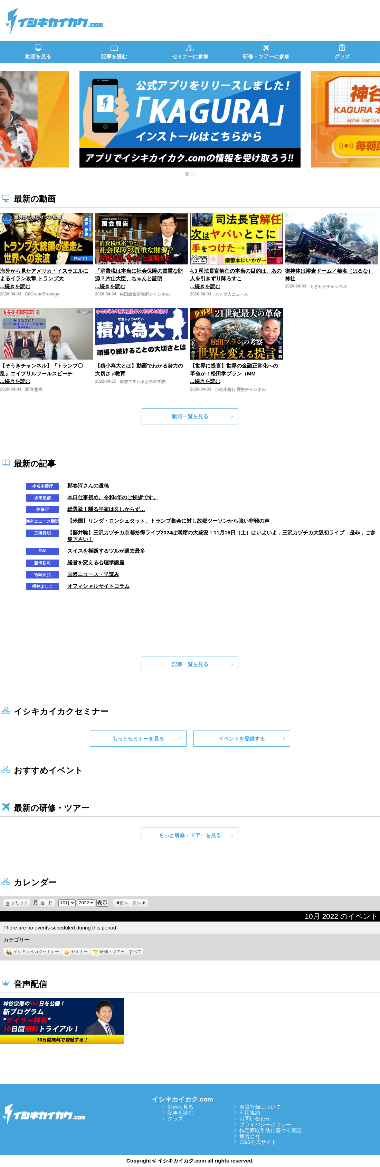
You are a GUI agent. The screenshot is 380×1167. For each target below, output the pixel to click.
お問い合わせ (254, 1118)
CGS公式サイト (258, 1142)
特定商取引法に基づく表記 (270, 1130)
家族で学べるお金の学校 (142, 381)
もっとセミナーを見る (138, 739)
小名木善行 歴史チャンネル (240, 389)
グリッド (20, 903)
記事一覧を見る (190, 664)
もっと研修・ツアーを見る (190, 835)
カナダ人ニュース (231, 294)
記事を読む (180, 1113)
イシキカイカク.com (182, 1099)
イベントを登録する (241, 739)
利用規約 (249, 1113)
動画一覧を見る (190, 416)
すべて (135, 951)
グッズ (175, 1118)
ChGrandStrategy (42, 294)
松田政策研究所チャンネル (145, 294)
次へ (137, 903)
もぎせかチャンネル (328, 286)
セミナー (75, 951)
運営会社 (249, 1136)
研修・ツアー (108, 951)
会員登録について (260, 1107)
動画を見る (180, 1107)
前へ (124, 903)
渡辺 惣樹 (33, 389)
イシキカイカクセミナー (32, 951)
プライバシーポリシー (265, 1124)
